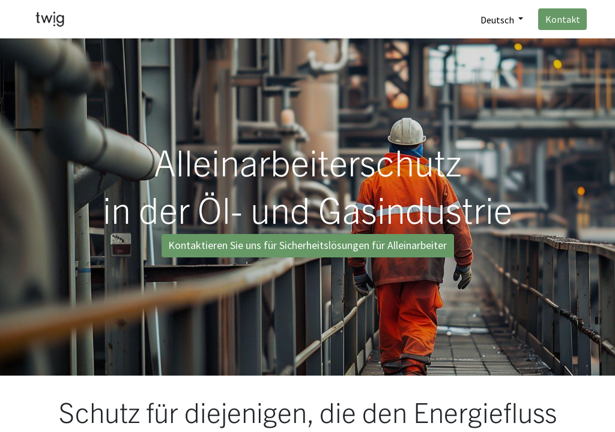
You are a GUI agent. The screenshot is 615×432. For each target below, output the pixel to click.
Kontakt (562, 19)
